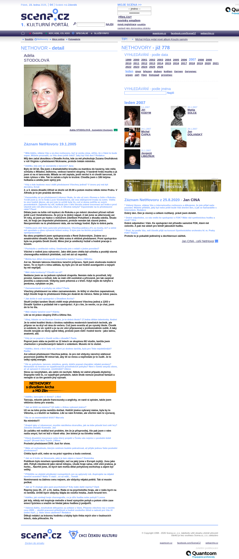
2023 (136, 66)
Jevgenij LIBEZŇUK (148, 155)
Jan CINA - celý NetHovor (198, 241)
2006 (184, 59)
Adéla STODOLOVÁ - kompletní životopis (91, 130)
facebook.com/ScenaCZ (183, 33)
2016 (176, 63)
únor (138, 71)
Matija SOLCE (192, 111)
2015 (168, 63)
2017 (184, 63)
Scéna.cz (27, 10)
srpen (129, 74)
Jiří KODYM (146, 111)
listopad (154, 74)
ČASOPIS (37, 33)
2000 (136, 59)
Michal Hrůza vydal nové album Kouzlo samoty (161, 39)
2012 (144, 63)
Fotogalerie (74, 39)
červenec (190, 71)
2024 (144, 66)
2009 (209, 59)
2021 (216, 63)
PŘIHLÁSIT (125, 17)
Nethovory (42, 39)
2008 (201, 59)
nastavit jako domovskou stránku (134, 28)
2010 (128, 63)
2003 (160, 59)
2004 (168, 59)
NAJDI (109, 24)
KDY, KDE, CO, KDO (59, 33)
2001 (144, 59)
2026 (160, 66)
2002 (152, 59)
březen (147, 71)
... (116, 130)
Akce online (58, 39)
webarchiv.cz (207, 33)
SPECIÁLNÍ (82, 33)
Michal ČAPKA (146, 133)
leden (129, 71)
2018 (192, 63)
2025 (152, 66)
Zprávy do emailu (34, 543)
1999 (128, 59)
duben (158, 71)
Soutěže (29, 39)
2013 (152, 63)
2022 (128, 66)
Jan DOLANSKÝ (195, 133)
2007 (192, 59)
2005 (176, 59)
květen (168, 71)
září (137, 74)
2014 (160, 63)
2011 (136, 63)
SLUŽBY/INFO (101, 33)
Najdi (170, 92)
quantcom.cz (159, 33)
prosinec (166, 74)
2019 (200, 63)
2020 (208, 63)
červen (178, 71)
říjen (144, 74)
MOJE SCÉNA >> (130, 4)
